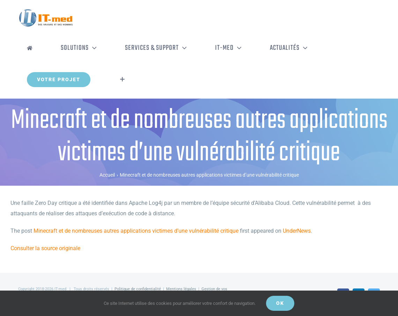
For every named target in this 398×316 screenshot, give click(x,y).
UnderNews (297, 231)
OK (280, 303)
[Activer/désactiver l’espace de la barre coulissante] (122, 79)
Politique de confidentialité (138, 289)
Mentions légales (181, 289)
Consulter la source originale (45, 248)
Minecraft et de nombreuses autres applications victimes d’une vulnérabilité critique (136, 231)
